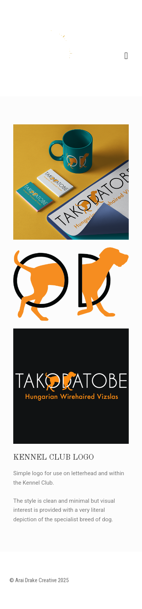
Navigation (126, 56)
